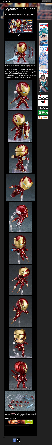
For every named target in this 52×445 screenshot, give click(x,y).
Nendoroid (27, 425)
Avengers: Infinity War (8, 425)
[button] (5, 12)
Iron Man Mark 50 (23, 425)
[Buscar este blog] (47, 1)
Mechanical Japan (7, 1)
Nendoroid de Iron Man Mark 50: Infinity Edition (24, 15)
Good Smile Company (14, 425)
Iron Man (18, 425)
